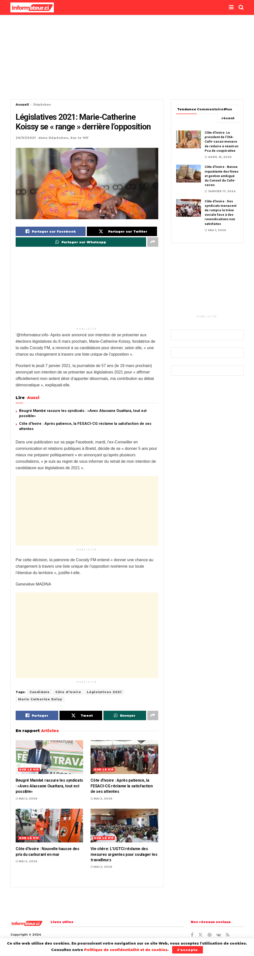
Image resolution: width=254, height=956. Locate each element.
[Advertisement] (127, 57)
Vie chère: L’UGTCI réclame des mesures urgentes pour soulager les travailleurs (124, 854)
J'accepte (187, 950)
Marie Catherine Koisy (40, 699)
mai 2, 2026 (26, 798)
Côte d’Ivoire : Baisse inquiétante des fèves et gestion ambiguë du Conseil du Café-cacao (221, 176)
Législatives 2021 (104, 692)
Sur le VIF (79, 138)
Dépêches (42, 104)
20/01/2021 (26, 138)
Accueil (22, 104)
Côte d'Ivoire (68, 692)
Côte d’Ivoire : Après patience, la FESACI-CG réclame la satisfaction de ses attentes (122, 786)
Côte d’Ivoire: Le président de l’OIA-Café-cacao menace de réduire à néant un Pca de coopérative (221, 142)
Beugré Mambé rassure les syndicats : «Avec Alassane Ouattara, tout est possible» (49, 786)
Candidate (40, 692)
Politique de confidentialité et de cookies (125, 950)
